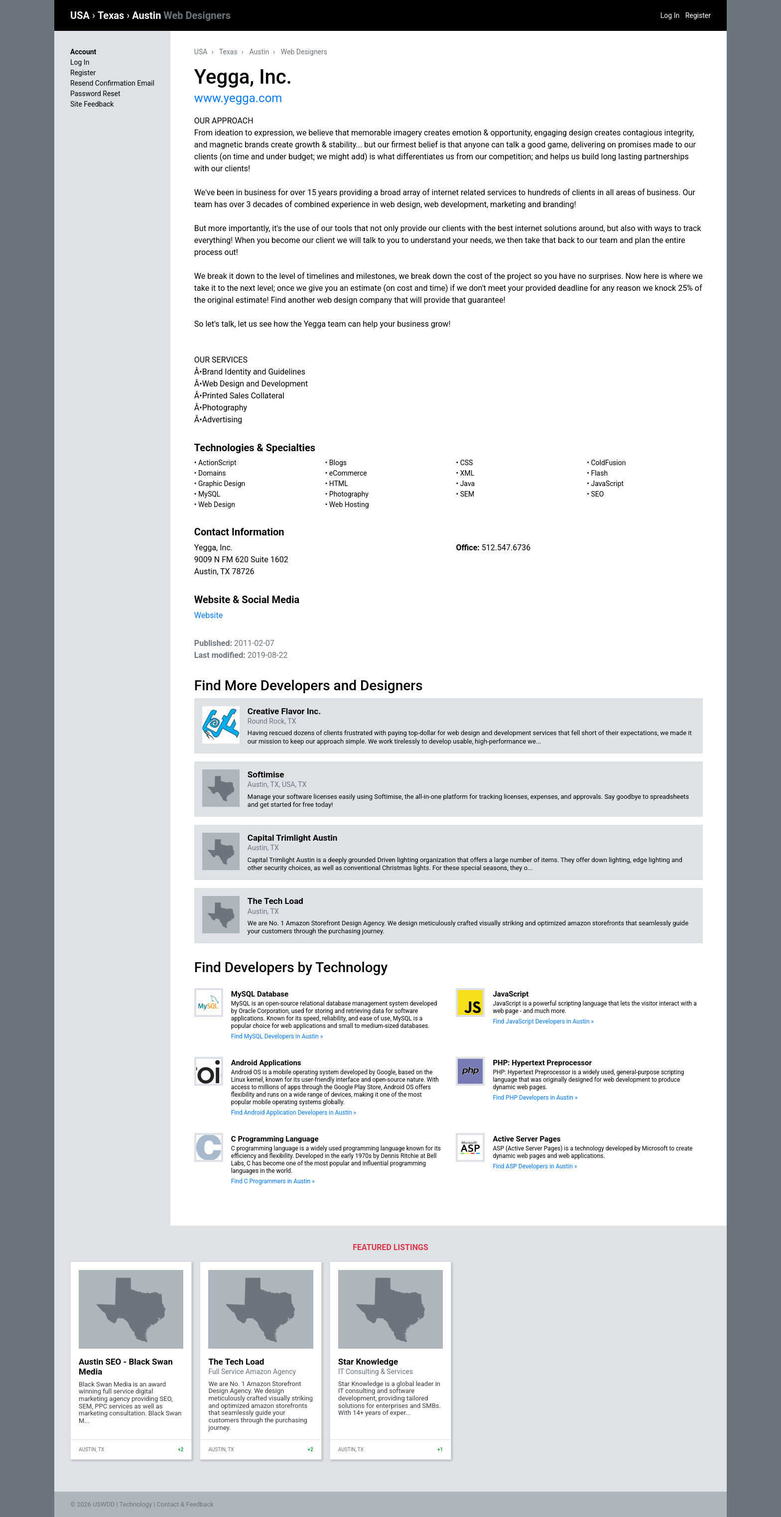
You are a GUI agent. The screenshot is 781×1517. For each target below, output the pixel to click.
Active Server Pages (526, 1139)
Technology (135, 1504)
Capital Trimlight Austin (292, 838)
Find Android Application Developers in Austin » (293, 1112)
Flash (599, 473)
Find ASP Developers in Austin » (535, 1166)
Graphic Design (221, 484)
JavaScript (607, 484)
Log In (669, 15)
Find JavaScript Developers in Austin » (543, 1021)
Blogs (338, 463)
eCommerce (348, 473)
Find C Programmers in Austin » (273, 1181)
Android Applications (266, 1062)
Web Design (216, 504)
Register (698, 15)
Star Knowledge (368, 1362)
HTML (338, 484)
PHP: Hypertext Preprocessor (542, 1062)
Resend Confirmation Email (112, 83)
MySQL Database (259, 994)
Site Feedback (92, 104)
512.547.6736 (506, 547)
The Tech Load (275, 901)
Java (467, 484)
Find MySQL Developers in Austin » (277, 1036)
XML (467, 473)
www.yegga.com (238, 98)
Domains (212, 473)
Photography (349, 494)
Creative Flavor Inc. (284, 711)
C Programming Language (275, 1139)
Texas (112, 15)
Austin (181, 15)
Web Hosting (349, 504)
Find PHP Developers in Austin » (535, 1097)
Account (83, 52)
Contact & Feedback (185, 1504)
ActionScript (217, 463)
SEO (597, 494)
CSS (466, 463)
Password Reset (95, 94)
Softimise (266, 774)
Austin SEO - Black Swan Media (126, 1367)
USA (81, 15)
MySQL (209, 494)
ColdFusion (608, 463)
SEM (467, 494)
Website (208, 615)
